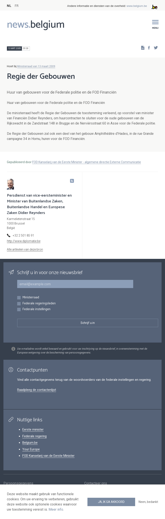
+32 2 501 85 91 (23, 235)
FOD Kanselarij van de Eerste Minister (48, 456)
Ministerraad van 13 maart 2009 (36, 66)
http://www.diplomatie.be (23, 241)
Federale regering (34, 436)
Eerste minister (33, 429)
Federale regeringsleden (39, 303)
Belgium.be (30, 443)
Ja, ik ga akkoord (111, 502)
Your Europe (31, 449)
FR (16, 6)
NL (9, 6)
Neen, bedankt (148, 502)
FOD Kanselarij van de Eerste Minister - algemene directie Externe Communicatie (86, 162)
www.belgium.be (137, 6)
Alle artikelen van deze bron (25, 249)
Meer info (56, 509)
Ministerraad (30, 297)
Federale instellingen (36, 309)
